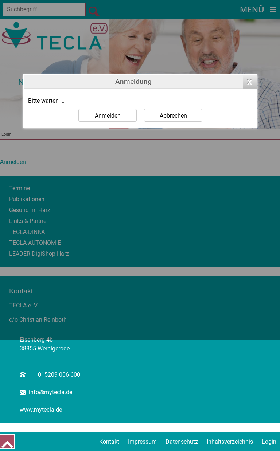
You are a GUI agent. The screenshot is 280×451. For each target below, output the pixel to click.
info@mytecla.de (50, 392)
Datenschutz (182, 441)
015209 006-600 (59, 374)
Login (269, 441)
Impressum (142, 441)
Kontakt (109, 441)
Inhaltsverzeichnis (230, 441)
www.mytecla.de (41, 409)
